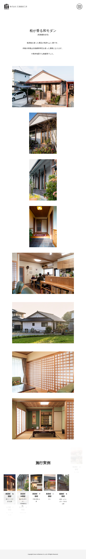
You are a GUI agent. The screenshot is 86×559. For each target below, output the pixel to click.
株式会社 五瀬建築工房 (15, 7)
